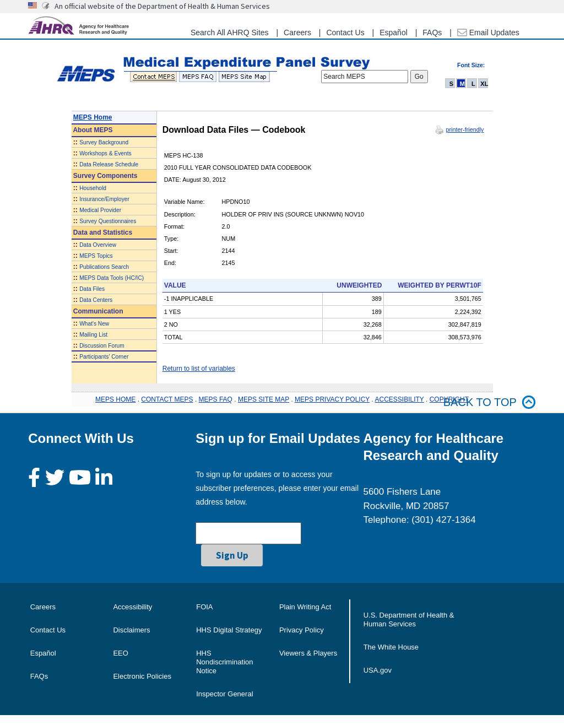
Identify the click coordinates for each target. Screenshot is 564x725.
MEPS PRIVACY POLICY (332, 399)
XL (484, 83)
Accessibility (132, 607)
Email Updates (488, 32)
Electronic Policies (142, 676)
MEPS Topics (95, 256)
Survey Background (103, 142)
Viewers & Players (308, 653)
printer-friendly (465, 129)
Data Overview (97, 245)
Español (393, 32)
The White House (391, 647)
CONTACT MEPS (167, 399)
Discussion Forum (101, 346)
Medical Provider (100, 210)
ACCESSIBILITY (399, 399)
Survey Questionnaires (107, 221)
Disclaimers (131, 630)
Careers (297, 32)
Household (92, 188)
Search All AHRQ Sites (230, 32)
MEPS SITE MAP (263, 399)
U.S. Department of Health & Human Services (409, 619)
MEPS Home (92, 117)
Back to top (489, 402)
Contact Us (345, 32)
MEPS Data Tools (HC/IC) (111, 278)
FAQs (432, 32)
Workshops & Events (105, 153)
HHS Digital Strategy (229, 630)
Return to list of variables (198, 368)
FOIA (204, 607)
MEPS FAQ (215, 399)
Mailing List (93, 335)
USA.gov (378, 670)
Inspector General (224, 694)
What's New (94, 324)
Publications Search (104, 267)
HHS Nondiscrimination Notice (224, 662)
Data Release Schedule (108, 164)
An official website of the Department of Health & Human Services (162, 6)
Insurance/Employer (104, 199)
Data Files (92, 289)
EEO (120, 653)
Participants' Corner (103, 357)
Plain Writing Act (305, 607)
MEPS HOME (115, 399)
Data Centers (95, 300)
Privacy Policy (301, 630)
